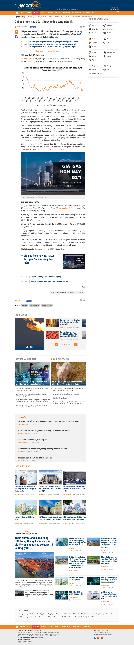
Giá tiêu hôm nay (86, 614)
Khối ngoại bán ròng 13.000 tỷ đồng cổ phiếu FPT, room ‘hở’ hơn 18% (74, 518)
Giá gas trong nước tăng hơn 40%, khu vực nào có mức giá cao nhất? (70, 322)
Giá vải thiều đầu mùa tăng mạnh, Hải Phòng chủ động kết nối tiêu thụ (44, 430)
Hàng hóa (20, 17)
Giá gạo (50, 617)
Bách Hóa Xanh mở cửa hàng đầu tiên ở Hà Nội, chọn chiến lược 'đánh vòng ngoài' (48, 421)
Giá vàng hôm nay (23, 614)
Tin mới (22, 417)
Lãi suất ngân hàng (98, 614)
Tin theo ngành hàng (98, 19)
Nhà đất (17, 523)
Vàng (51, 17)
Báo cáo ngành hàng (72, 17)
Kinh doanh (21, 424)
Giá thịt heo (42, 617)
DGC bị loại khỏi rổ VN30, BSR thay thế (32, 440)
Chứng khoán (22, 442)
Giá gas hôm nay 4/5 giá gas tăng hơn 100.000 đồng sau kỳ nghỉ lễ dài (31, 395)
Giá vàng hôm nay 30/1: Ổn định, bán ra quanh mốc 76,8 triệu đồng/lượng (53, 47)
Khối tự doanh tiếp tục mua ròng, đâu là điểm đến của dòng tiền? (109, 580)
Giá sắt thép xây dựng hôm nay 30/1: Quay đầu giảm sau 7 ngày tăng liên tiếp (54, 42)
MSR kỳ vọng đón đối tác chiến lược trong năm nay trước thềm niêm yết (50, 518)
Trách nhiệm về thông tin (25, 643)
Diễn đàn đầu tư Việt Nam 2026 (84, 617)
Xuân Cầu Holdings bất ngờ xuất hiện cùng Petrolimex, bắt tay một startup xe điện (25, 488)
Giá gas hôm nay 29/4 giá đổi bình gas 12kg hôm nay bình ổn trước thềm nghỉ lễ (32, 406)
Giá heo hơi (67, 614)
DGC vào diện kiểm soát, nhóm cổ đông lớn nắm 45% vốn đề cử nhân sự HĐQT (50, 488)
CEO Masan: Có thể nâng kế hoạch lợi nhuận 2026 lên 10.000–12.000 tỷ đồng (74, 488)
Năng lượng (31, 17)
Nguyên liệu (42, 17)
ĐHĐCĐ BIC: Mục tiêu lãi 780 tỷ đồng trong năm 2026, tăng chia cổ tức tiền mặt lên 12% (77, 542)
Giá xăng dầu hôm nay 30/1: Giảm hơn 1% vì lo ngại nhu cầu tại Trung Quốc (53, 44)
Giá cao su (57, 617)
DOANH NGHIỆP (76, 13)
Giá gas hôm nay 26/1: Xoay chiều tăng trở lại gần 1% (50, 281)
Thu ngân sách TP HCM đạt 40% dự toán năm (35, 458)
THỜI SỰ (22, 13)
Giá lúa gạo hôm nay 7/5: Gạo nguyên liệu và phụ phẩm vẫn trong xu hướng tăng (68, 389)
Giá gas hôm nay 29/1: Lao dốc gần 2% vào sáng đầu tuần (39, 259)
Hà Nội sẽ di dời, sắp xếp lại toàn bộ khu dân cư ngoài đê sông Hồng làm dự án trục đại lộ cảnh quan (109, 543)
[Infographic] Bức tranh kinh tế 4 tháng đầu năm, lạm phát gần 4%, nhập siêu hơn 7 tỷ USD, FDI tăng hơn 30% (39, 594)
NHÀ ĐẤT (57, 13)
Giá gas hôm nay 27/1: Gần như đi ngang (46, 277)
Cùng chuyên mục (61, 359)
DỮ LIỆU (94, 13)
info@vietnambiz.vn (27, 641)
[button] (56, 344)
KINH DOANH (86, 13)
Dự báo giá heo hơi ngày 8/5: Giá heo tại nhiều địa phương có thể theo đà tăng (67, 383)
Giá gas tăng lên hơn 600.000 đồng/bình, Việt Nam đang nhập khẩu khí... (69, 334)
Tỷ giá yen (51, 614)
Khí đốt (29, 347)
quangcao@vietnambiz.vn (105, 634)
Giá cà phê (76, 614)
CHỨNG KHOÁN (66, 13)
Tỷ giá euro (59, 614)
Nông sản (58, 17)
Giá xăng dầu (109, 614)
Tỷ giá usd (43, 614)
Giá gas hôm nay (47, 305)
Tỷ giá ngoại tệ (34, 614)
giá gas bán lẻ (64, 208)
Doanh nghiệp (22, 452)
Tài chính (71, 548)
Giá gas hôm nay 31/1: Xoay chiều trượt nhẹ (47, 51)
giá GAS (24, 305)
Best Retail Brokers (67, 617)
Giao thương (87, 17)
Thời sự (20, 461)
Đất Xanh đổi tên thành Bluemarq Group (25, 518)
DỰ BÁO (28, 13)
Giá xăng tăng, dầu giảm (60, 398)
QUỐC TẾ (43, 13)
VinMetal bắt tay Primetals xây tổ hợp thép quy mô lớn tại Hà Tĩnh (42, 449)
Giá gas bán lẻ (34, 305)
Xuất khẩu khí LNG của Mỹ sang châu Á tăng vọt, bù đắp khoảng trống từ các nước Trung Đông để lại (33, 400)
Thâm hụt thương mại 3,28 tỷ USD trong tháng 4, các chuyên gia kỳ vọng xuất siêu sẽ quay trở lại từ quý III (34, 543)
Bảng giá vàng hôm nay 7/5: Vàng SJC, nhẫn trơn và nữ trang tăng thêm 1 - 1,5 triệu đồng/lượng (69, 402)
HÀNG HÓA (36, 13)
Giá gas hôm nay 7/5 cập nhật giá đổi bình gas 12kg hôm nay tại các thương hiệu (31, 383)
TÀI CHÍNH (50, 13)
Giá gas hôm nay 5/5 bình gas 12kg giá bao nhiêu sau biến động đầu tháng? (32, 389)
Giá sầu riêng (33, 617)
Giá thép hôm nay (23, 617)
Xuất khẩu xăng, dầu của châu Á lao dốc (66, 394)
